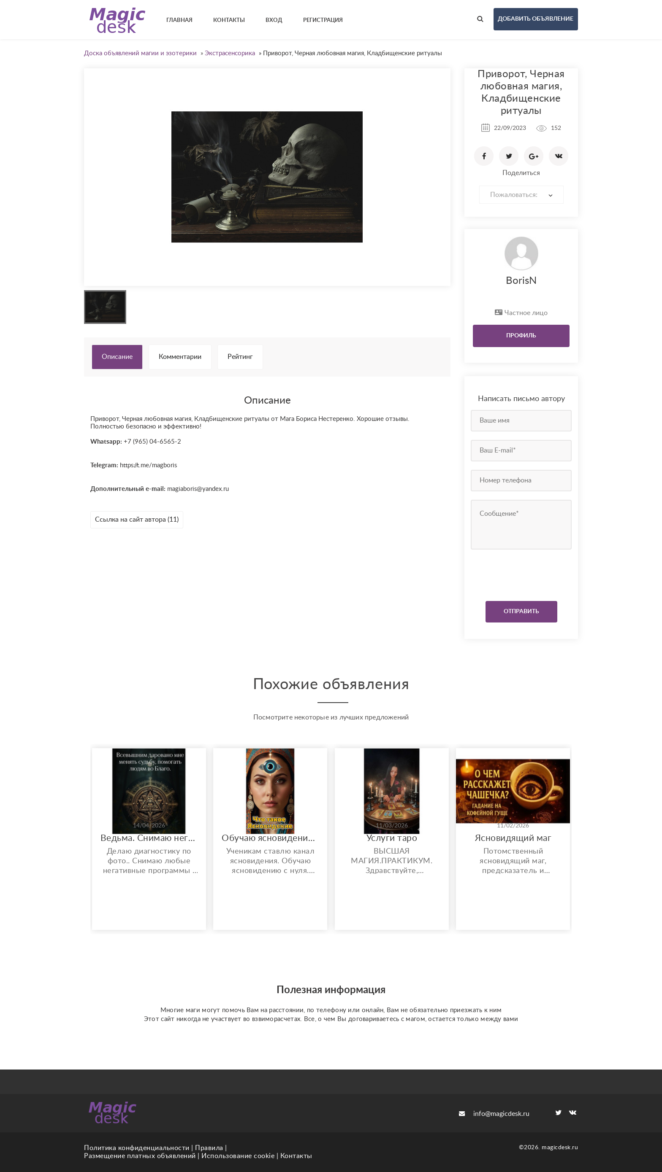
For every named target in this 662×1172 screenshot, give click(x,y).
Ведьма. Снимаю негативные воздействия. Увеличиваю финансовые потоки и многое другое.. (149, 838)
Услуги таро (392, 838)
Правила (209, 1148)
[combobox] (521, 194)
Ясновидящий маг (513, 838)
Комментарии (180, 356)
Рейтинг (240, 356)
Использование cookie (237, 1156)
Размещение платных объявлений (140, 1156)
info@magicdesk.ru (494, 1113)
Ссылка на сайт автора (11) (137, 519)
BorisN (521, 281)
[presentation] (522, 573)
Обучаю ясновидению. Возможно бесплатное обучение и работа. (270, 838)
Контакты (296, 1156)
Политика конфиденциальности (137, 1148)
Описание (117, 356)
